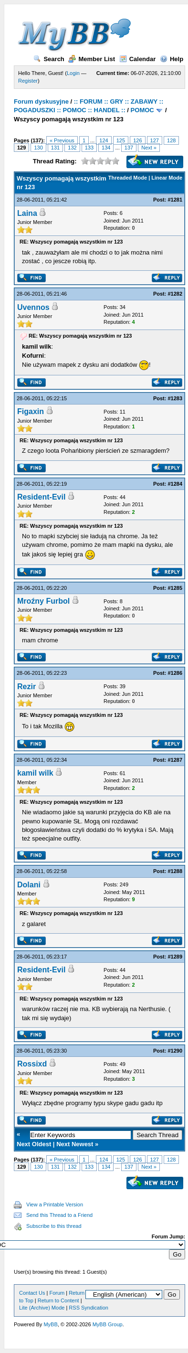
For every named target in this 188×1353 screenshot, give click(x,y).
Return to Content (58, 1300)
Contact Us (32, 1293)
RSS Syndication (88, 1307)
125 (120, 140)
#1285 (175, 588)
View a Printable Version (54, 1204)
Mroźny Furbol (43, 601)
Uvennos (33, 307)
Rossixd (32, 1064)
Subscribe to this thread (54, 1226)
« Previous (62, 140)
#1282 (175, 294)
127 (154, 140)
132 (72, 147)
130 (38, 147)
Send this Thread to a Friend (59, 1215)
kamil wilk (35, 773)
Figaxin (30, 411)
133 (89, 147)
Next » (149, 147)
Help (171, 59)
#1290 (175, 1051)
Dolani (29, 885)
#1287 (175, 760)
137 (129, 147)
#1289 (175, 956)
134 (106, 147)
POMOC (142, 110)
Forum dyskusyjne (41, 101)
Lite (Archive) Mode (41, 1307)
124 (103, 140)
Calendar (137, 59)
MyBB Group (108, 1324)
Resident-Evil (41, 497)
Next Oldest (34, 1144)
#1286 (175, 673)
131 (55, 147)
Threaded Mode (127, 178)
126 (137, 140)
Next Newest (74, 1144)
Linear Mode (166, 178)
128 (171, 140)
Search (48, 59)
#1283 (175, 398)
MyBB (50, 1324)
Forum (56, 1293)
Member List (91, 59)
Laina (27, 213)
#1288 (175, 871)
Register (28, 81)
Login (73, 73)
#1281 (175, 199)
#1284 (175, 484)
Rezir (26, 686)
